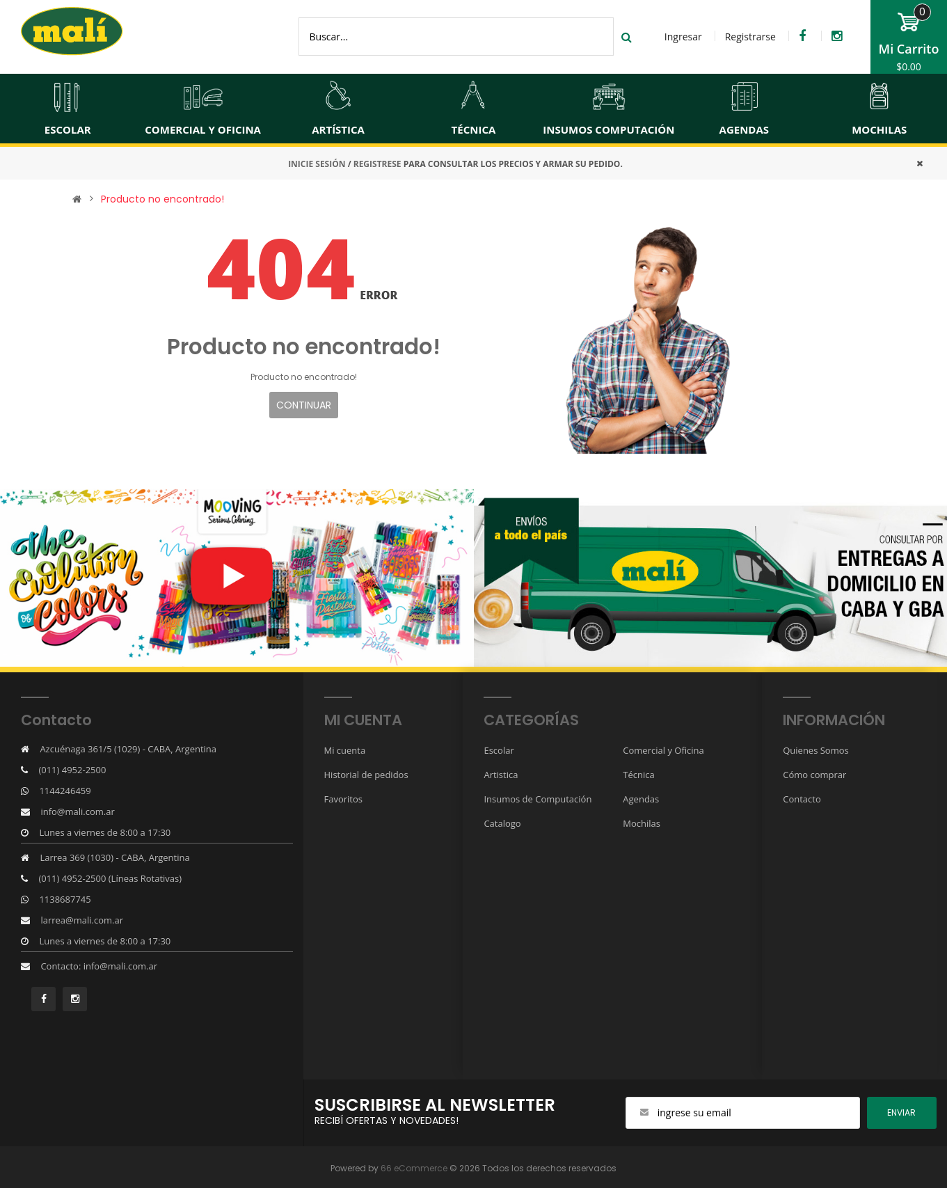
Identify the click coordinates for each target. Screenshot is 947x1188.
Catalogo (502, 823)
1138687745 (64, 899)
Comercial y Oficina (663, 750)
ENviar (901, 1112)
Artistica (501, 774)
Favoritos (343, 799)
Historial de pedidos (366, 774)
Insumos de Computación (537, 799)
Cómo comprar (814, 774)
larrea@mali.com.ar (81, 920)
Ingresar (683, 36)
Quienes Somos (816, 750)
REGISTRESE (377, 164)
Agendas (641, 799)
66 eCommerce (414, 1168)
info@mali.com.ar (77, 811)
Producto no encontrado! (162, 199)
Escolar (499, 750)
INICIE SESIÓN (316, 164)
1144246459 (64, 790)
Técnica (638, 774)
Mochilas (641, 823)
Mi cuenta (345, 750)
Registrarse (750, 36)
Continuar (303, 405)
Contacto (802, 799)
